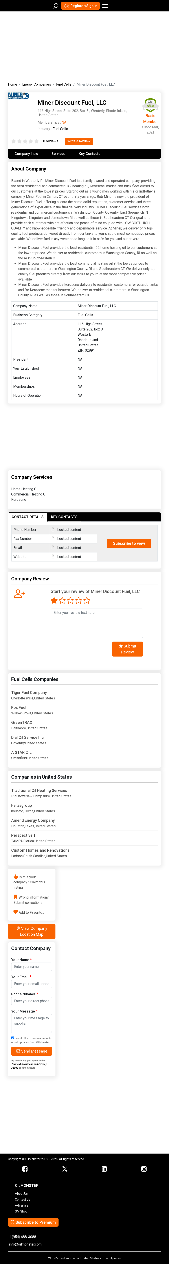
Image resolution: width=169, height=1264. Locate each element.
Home (12, 84)
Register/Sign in (80, 6)
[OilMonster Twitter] (64, 1169)
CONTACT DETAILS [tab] (28, 517)
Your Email (21, 976)
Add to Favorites (31, 912)
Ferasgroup (21, 805)
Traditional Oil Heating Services (39, 790)
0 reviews (50, 141)
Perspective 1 (23, 835)
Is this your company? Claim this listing (29, 882)
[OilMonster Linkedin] (104, 1169)
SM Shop (21, 1211)
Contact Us (22, 1199)
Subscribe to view (129, 543)
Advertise (21, 1205)
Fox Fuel (18, 707)
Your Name (21, 959)
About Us (21, 1193)
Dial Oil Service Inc (27, 737)
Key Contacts (89, 154)
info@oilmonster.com (25, 1244)
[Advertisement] (84, 46)
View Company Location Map (31, 931)
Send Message (31, 1051)
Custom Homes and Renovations (40, 850)
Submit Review (127, 649)
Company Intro (26, 154)
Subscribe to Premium (33, 1222)
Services (58, 154)
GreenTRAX (21, 722)
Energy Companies (36, 84)
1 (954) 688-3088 (22, 1237)
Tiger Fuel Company (29, 692)
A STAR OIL (21, 752)
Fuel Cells (64, 84)
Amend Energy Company (33, 820)
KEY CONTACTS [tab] (64, 517)
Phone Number (24, 994)
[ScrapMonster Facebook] (25, 1169)
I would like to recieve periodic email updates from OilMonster (31, 1040)
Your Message (24, 1011)
